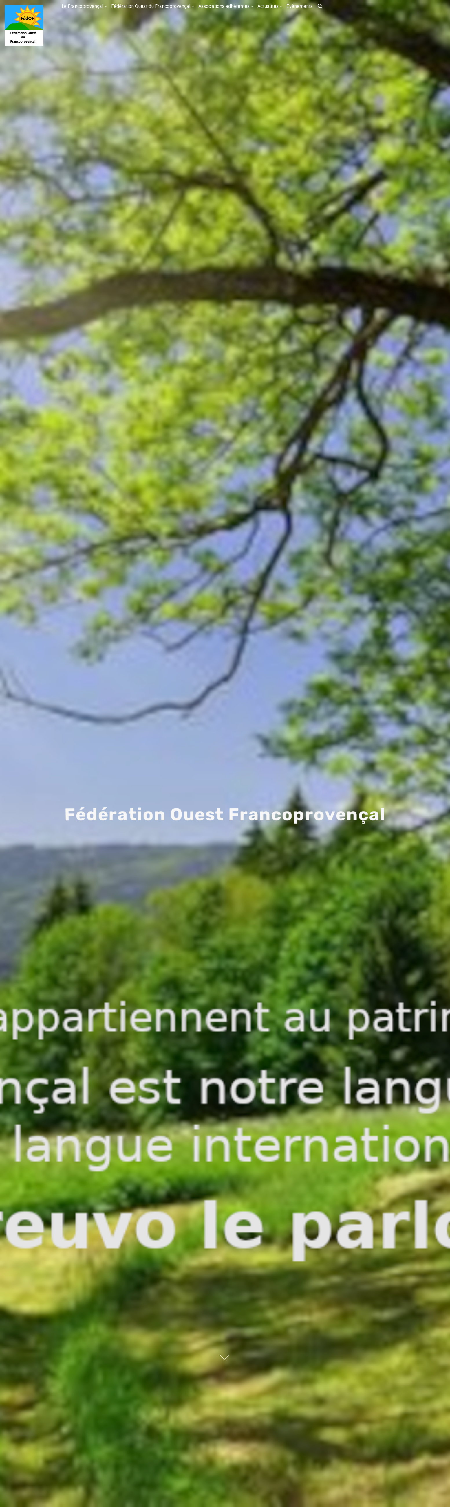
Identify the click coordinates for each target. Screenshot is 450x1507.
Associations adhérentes (224, 6)
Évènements (299, 6)
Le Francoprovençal (82, 6)
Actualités (268, 6)
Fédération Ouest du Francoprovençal (151, 6)
